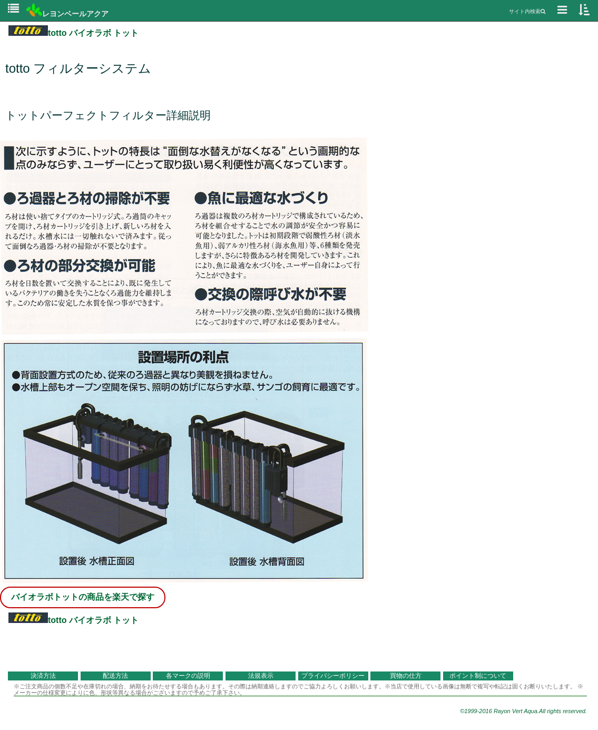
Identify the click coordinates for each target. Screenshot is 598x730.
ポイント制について (477, 675)
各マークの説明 (188, 675)
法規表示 (260, 675)
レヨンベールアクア (67, 13)
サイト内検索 (527, 11)
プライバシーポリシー (333, 675)
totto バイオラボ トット (73, 32)
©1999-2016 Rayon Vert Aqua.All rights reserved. (523, 711)
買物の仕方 (405, 675)
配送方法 (115, 675)
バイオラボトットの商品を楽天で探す (82, 596)
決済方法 (43, 675)
